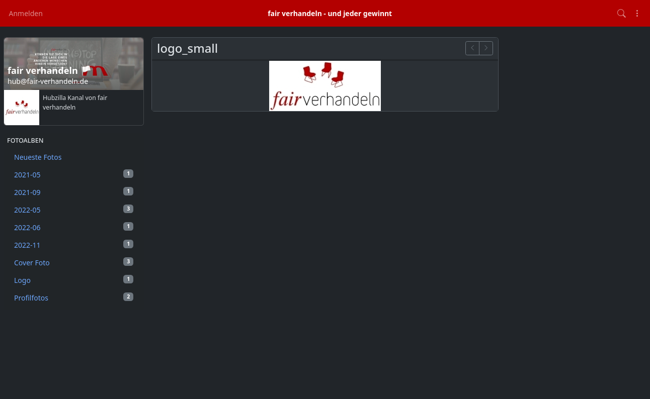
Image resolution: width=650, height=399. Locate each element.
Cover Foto (73, 262)
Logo (73, 280)
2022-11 (73, 245)
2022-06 (73, 227)
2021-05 (73, 174)
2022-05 (73, 210)
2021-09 (73, 192)
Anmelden (26, 13)
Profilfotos (73, 297)
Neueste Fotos (37, 157)
